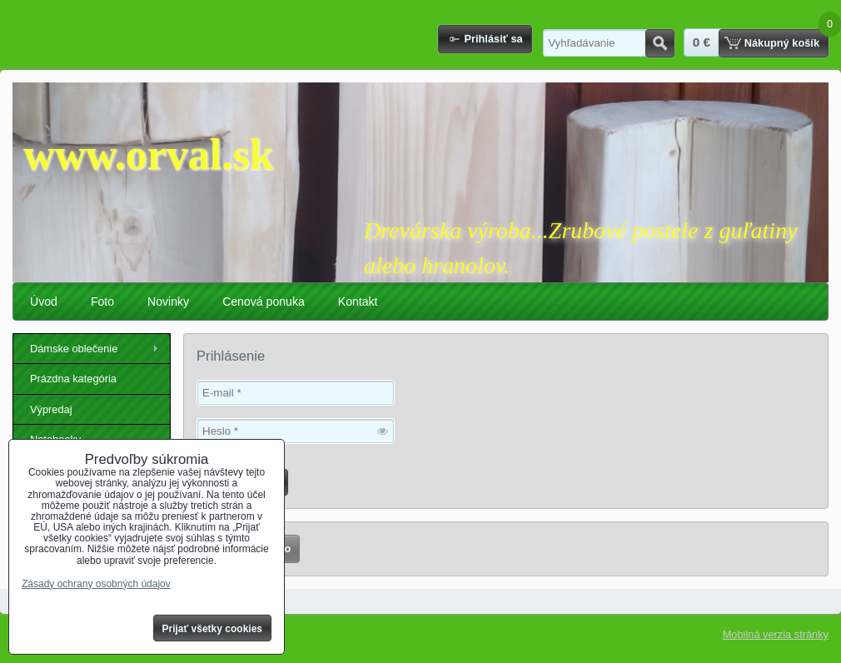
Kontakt (358, 301)
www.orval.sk (148, 154)
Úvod (43, 301)
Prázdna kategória (73, 378)
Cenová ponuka (263, 301)
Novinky (168, 301)
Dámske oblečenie (73, 348)
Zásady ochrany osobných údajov (96, 584)
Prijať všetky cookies (212, 629)
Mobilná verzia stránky (776, 634)
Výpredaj (51, 409)
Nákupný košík (781, 43)
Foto (102, 301)
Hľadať (659, 43)
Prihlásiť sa (493, 38)
